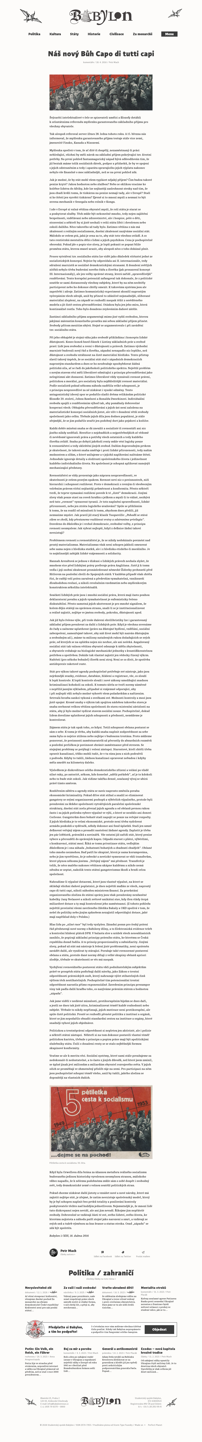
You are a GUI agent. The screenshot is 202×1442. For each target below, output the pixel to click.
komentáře (88, 62)
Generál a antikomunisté (119, 1349)
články (144, 1356)
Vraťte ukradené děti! (118, 1288)
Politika (34, 34)
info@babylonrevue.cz (58, 1404)
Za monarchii (142, 34)
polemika (106, 1353)
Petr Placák (131, 1353)
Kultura (55, 34)
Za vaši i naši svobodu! (80, 1288)
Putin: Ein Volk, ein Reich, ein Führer (39, 1351)
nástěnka (68, 1292)
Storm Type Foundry (123, 1425)
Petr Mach (114, 62)
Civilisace (117, 34)
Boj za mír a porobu (77, 1349)
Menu (169, 34)
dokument (30, 1292)
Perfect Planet (155, 1425)
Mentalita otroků (153, 1288)
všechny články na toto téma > (101, 1279)
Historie (94, 34)
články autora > (67, 1254)
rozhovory (30, 1356)
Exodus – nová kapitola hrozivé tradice (158, 1351)
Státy (74, 34)
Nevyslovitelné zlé (38, 1288)
